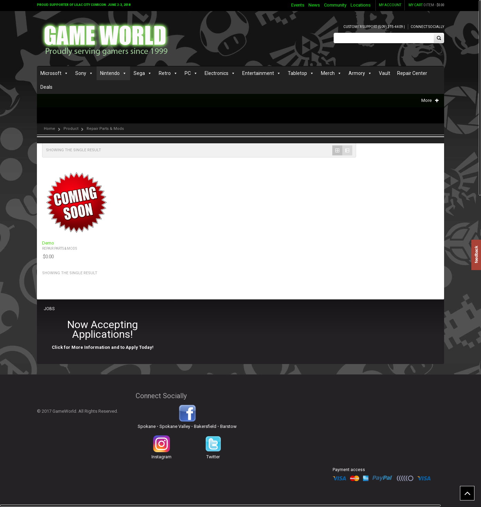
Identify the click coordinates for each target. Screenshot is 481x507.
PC (188, 73)
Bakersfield (205, 426)
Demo (48, 243)
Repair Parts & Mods (59, 248)
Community (335, 5)
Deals (46, 87)
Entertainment (258, 73)
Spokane (147, 426)
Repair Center (412, 73)
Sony (80, 73)
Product (70, 128)
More (430, 100)
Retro (165, 73)
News (314, 5)
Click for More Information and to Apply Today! (103, 347)
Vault (384, 73)
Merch (328, 73)
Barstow (228, 426)
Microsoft (50, 73)
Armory (357, 73)
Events (297, 5)
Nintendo (110, 73)
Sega (139, 73)
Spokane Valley (174, 426)
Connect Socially (427, 27)
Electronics (216, 73)
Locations (361, 5)
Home (49, 128)
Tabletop (297, 73)
